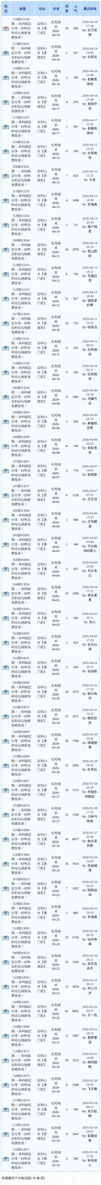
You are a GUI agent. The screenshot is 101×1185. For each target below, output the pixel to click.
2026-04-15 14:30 (89, 198)
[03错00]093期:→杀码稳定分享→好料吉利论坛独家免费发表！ (21, 618)
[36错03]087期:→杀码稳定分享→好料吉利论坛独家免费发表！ (21, 790)
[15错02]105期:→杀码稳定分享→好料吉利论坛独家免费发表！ (21, 200)
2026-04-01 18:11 (89, 665)
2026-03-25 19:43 (89, 910)
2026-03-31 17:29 (89, 687)
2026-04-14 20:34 (89, 220)
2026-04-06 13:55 (89, 515)
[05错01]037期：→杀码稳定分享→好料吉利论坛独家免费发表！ (21, 495)
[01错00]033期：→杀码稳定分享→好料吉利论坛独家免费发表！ (21, 888)
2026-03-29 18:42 (89, 763)
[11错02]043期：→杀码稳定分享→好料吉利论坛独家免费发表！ (21, 53)
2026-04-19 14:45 (89, 50)
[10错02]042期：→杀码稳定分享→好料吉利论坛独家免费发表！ (21, 102)
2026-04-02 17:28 (89, 638)
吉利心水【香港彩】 (42, 52)
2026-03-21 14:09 (89, 1056)
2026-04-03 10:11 (89, 616)
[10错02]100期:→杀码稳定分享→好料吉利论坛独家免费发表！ (21, 372)
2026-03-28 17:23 (89, 810)
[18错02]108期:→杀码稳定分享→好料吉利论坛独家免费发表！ (21, 77)
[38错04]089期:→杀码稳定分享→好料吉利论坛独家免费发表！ (21, 741)
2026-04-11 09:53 (89, 343)
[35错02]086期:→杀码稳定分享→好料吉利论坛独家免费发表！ (21, 839)
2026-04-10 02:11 (89, 368)
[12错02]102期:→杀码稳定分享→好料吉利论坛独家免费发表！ (21, 299)
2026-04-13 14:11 (89, 269)
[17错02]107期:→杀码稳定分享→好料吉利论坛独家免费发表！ (21, 127)
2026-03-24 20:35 (89, 933)
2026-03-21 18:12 (89, 1031)
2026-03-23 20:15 (89, 982)
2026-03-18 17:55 (89, 1154)
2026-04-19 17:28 (89, 24)
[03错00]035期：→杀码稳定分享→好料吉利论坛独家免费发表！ (21, 716)
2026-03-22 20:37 (89, 1009)
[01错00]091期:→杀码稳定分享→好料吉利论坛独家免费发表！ (21, 667)
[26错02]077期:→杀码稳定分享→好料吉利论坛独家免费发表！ (21, 1159)
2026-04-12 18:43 (89, 294)
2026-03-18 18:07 (89, 1129)
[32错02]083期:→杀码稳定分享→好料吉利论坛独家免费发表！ (21, 937)
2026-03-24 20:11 (89, 957)
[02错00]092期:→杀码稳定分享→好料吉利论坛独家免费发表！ (21, 643)
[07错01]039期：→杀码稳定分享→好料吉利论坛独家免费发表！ (21, 323)
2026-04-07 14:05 (89, 468)
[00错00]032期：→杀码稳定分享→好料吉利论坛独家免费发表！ (21, 962)
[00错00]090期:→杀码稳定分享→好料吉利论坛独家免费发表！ (21, 692)
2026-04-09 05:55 (89, 417)
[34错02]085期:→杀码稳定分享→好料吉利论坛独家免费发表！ (21, 864)
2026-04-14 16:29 (89, 245)
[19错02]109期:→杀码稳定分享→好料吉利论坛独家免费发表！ (21, 28)
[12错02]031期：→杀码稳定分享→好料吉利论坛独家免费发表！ (21, 1060)
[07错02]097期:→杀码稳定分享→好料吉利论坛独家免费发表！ (21, 471)
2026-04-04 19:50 (89, 564)
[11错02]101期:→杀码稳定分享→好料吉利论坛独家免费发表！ (21, 348)
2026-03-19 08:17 (89, 1105)
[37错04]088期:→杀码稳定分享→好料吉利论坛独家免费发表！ (21, 765)
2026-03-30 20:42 (89, 736)
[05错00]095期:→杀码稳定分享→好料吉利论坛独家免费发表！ (21, 544)
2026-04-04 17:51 (89, 589)
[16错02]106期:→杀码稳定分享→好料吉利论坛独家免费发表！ (21, 151)
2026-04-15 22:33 (89, 147)
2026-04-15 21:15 (89, 173)
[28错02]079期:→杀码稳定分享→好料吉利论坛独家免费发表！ (21, 1085)
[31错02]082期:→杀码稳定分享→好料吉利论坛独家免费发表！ (21, 987)
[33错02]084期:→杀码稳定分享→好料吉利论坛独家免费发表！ (21, 913)
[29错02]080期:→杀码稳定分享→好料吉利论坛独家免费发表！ (21, 1036)
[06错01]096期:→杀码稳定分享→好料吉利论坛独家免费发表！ (21, 520)
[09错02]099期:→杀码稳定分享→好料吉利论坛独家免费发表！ (21, 421)
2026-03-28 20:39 (89, 785)
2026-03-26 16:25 (89, 884)
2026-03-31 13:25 (89, 712)
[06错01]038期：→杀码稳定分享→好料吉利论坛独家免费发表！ (21, 397)
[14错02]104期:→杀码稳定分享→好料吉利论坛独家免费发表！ (21, 225)
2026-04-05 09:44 (89, 540)
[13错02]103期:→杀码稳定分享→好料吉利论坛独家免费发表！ (21, 274)
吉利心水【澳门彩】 (42, 28)
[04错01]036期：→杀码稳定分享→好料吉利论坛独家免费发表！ (21, 593)
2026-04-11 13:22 (89, 321)
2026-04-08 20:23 (89, 441)
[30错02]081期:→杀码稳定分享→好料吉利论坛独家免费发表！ (21, 1011)
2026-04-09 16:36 (89, 392)
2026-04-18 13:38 (89, 97)
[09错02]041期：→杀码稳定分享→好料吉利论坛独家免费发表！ (21, 176)
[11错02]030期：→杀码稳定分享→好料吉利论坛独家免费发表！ (21, 1134)
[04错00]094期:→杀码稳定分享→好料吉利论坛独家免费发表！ (21, 569)
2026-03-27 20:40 (89, 835)
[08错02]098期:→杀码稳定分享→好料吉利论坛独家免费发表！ (21, 446)
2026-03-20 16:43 (89, 1082)
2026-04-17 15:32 (89, 122)
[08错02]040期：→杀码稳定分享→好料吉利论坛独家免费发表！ (21, 249)
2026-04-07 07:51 (89, 493)
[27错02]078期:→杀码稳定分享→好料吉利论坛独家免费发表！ (21, 1109)
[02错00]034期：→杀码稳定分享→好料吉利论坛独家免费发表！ (21, 815)
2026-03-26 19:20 (89, 859)
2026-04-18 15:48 (89, 73)
